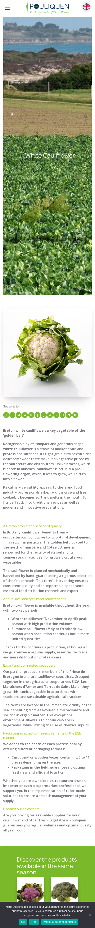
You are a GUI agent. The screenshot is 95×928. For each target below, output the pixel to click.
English (86, 6)
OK (23, 921)
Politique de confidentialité (59, 921)
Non (34, 921)
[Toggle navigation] (7, 8)
